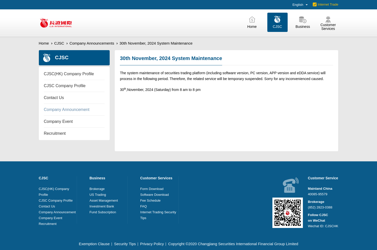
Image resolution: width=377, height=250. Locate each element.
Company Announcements (92, 43)
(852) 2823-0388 (320, 207)
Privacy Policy (152, 244)
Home (44, 43)
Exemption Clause (94, 244)
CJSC (59, 43)
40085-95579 (317, 194)
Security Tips (125, 244)
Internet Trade (328, 4)
